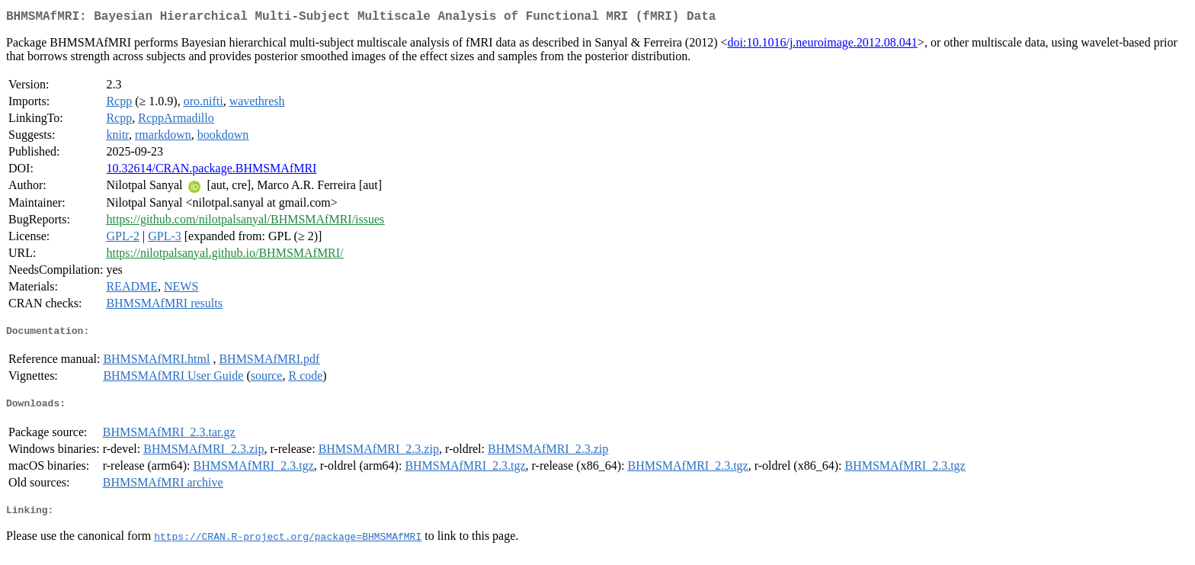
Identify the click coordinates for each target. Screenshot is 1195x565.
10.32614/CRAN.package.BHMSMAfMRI (211, 171)
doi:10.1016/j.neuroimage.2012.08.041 (823, 45)
